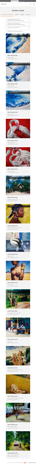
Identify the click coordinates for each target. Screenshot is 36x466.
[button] (30, 4)
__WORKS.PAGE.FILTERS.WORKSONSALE (15, 31)
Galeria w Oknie (21, 1)
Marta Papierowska (15, 1)
